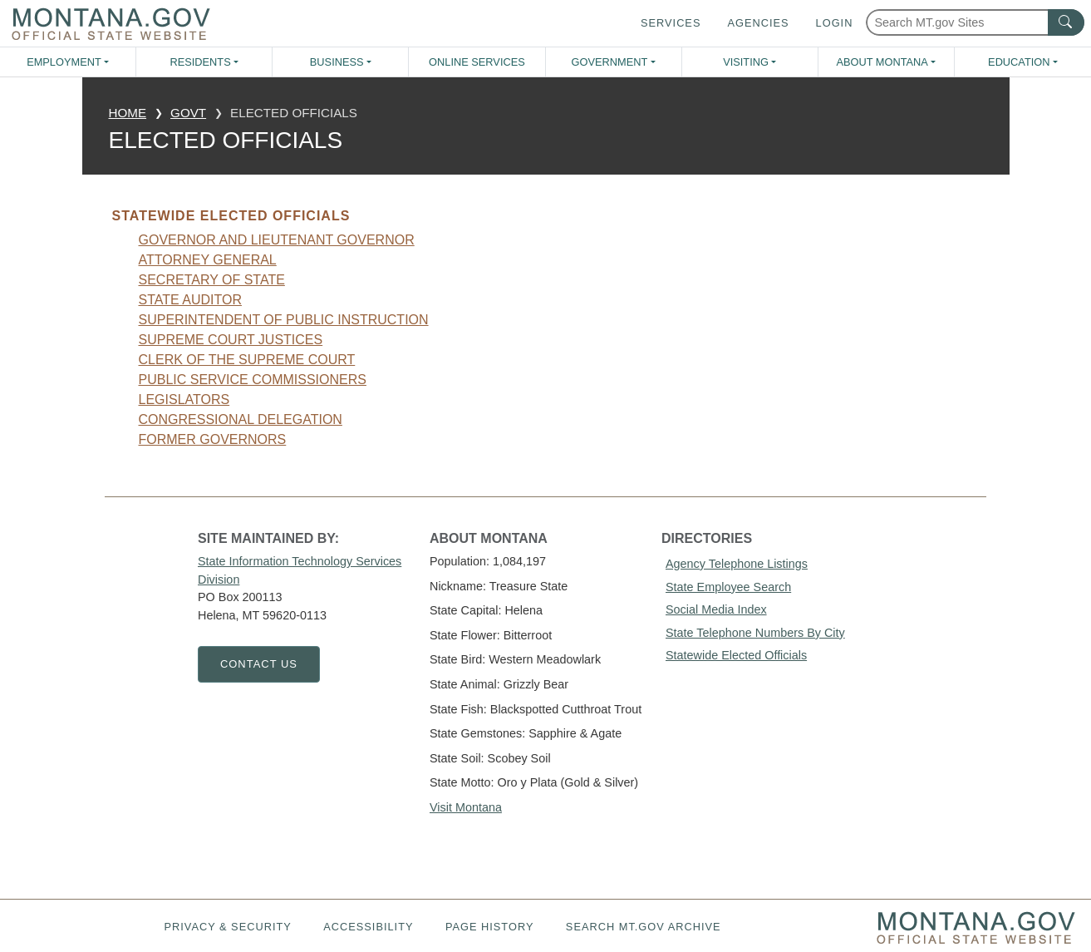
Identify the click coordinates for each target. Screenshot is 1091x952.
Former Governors (213, 439)
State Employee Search (728, 587)
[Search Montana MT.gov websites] (975, 22)
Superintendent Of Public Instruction (284, 320)
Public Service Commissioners (252, 379)
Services (670, 23)
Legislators (184, 399)
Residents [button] (200, 62)
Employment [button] (64, 62)
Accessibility (368, 926)
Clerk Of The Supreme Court (247, 360)
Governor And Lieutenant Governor (277, 240)
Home (128, 113)
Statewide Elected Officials (736, 655)
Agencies (758, 23)
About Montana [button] (881, 62)
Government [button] (610, 62)
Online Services (477, 62)
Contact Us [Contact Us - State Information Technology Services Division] (258, 664)
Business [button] (337, 62)
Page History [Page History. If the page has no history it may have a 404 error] (489, 926)
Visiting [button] (746, 62)
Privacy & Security (227, 926)
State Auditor (190, 300)
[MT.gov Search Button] (1066, 22)
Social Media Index (716, 609)
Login (834, 23)
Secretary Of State (212, 280)
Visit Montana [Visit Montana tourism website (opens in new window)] (466, 807)
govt (188, 113)
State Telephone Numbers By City (755, 632)
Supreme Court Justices (231, 340)
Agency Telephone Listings (737, 563)
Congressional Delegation (240, 419)
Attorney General (208, 260)
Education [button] (1018, 62)
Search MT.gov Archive (643, 926)
